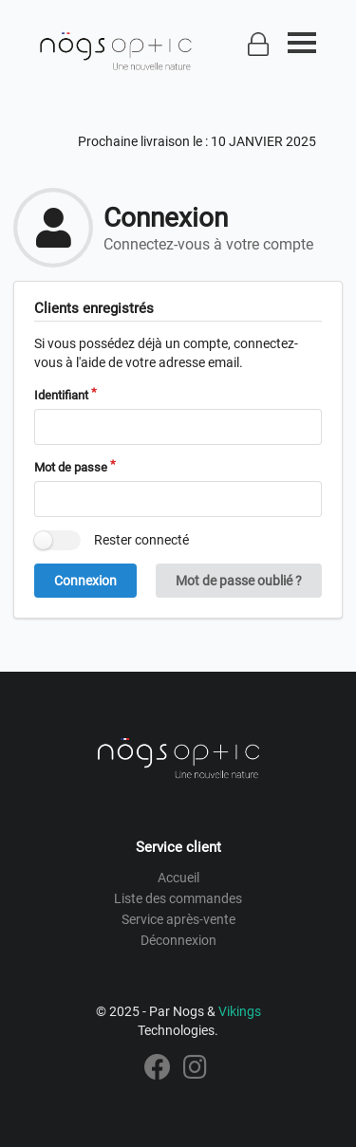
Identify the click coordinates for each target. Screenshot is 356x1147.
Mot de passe (70, 467)
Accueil (178, 877)
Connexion (85, 580)
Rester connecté (141, 539)
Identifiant (61, 395)
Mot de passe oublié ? (239, 580)
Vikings (239, 1011)
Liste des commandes (178, 898)
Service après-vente (178, 919)
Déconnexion (178, 940)
